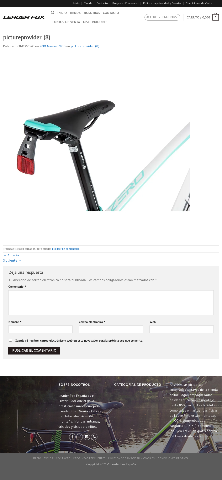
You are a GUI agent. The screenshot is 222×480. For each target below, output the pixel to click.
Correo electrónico (92, 322)
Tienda (88, 3)
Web (152, 322)
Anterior (11, 255)
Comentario (17, 287)
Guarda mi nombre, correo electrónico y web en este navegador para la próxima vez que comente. (79, 340)
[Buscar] (52, 13)
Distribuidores (95, 22)
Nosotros (92, 13)
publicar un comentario (66, 249)
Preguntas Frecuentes (125, 3)
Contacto (102, 3)
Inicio (76, 3)
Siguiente (12, 260)
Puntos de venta (66, 22)
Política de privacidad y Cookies (162, 3)
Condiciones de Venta (199, 3)
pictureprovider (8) (85, 46)
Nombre (14, 322)
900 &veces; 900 (52, 46)
